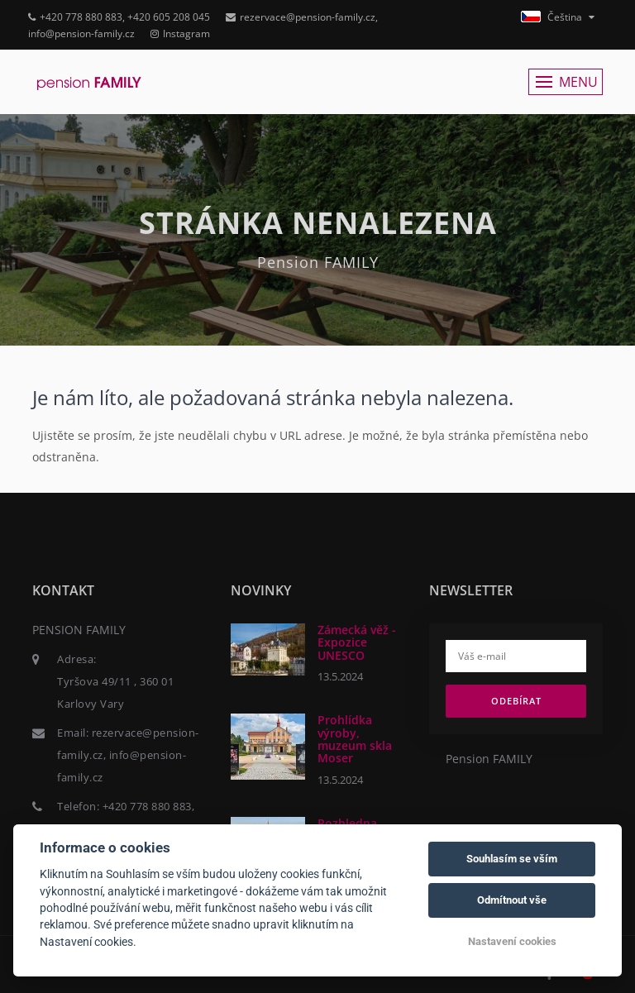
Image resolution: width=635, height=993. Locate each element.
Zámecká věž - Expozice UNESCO (357, 642)
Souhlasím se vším (511, 858)
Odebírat (516, 701)
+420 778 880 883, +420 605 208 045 (119, 17)
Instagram (180, 33)
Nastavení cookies (512, 941)
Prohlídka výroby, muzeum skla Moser (355, 739)
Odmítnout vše (512, 900)
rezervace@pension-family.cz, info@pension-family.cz (128, 755)
